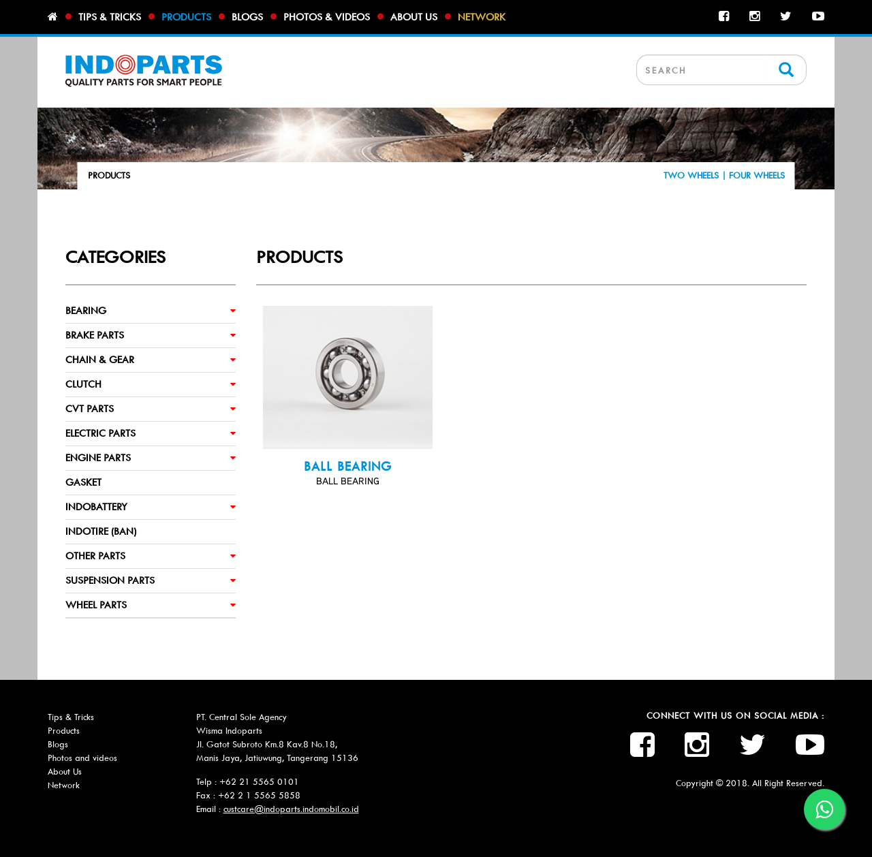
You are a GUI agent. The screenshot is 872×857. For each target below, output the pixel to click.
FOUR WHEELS (757, 175)
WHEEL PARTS (96, 605)
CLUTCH (83, 384)
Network (481, 17)
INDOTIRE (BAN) (100, 531)
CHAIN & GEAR (99, 360)
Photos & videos (326, 17)
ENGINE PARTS (98, 458)
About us (413, 17)
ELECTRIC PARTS (100, 433)
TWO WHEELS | (696, 175)
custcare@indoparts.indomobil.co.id (291, 809)
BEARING (85, 311)
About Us (65, 771)
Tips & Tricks (71, 717)
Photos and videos (82, 758)
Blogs (247, 17)
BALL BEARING (348, 466)
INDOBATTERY (96, 507)
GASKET (83, 482)
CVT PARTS (89, 409)
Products (186, 17)
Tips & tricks (109, 17)
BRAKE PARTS (94, 335)
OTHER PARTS (95, 556)
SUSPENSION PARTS (110, 580)
